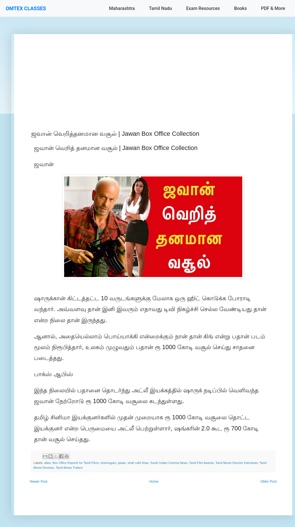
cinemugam (108, 462)
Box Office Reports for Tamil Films (75, 462)
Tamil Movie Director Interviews (236, 462)
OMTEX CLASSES (26, 8)
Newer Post (38, 482)
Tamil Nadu (160, 8)
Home (154, 482)
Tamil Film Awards (201, 462)
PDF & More (273, 8)
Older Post (268, 482)
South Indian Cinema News (168, 462)
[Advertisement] (153, 77)
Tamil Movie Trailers (69, 467)
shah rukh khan (138, 462)
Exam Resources (203, 8)
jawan (122, 462)
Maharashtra (122, 8)
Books (240, 8)
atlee (47, 462)
